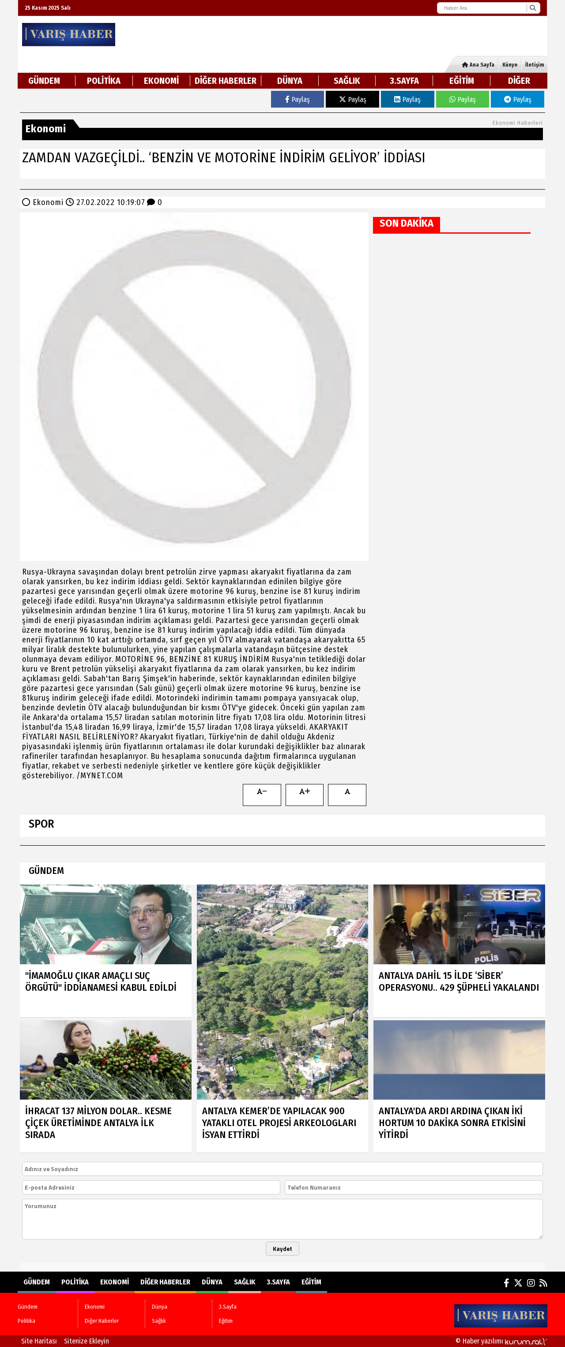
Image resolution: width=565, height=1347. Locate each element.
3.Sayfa (404, 80)
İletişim (534, 65)
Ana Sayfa (478, 65)
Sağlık (347, 80)
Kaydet (282, 1248)
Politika (104, 80)
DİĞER (519, 80)
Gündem (44, 80)
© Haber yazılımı (501, 1341)
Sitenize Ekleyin (86, 1341)
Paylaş (297, 99)
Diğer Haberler (225, 80)
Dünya (289, 80)
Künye (509, 65)
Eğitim (461, 80)
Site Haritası (39, 1341)
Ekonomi (161, 80)
